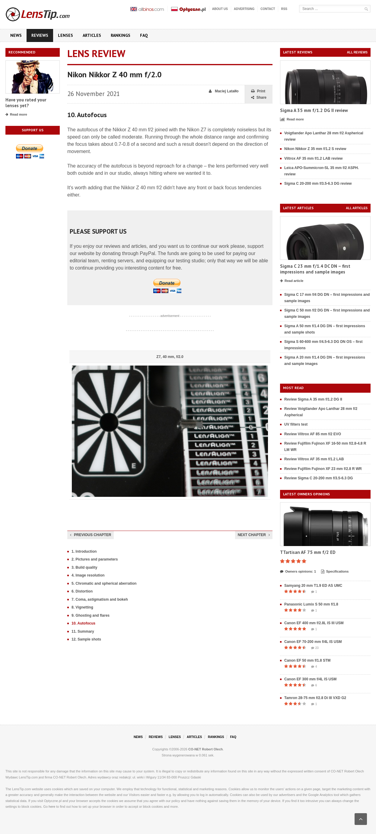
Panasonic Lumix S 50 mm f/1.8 (311, 604)
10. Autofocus (83, 623)
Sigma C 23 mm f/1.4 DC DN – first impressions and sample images (315, 269)
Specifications (335, 572)
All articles (357, 208)
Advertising (244, 9)
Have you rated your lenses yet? (25, 103)
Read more (16, 115)
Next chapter (254, 535)
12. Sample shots (86, 639)
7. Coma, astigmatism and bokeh (100, 599)
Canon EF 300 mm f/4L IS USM (310, 679)
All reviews (357, 52)
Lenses (65, 35)
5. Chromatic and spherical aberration (104, 583)
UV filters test (295, 424)
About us (220, 9)
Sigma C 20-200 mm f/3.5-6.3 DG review (318, 183)
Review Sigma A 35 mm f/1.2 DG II (313, 399)
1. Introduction (84, 551)
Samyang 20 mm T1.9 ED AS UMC (313, 585)
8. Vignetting (82, 607)
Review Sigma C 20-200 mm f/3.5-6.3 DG (318, 478)
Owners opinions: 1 (298, 572)
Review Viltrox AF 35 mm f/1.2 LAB (314, 459)
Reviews (39, 35)
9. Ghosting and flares (91, 615)
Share (258, 97)
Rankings (120, 35)
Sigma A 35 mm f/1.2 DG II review (314, 110)
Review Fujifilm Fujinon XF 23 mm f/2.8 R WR (323, 469)
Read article (291, 281)
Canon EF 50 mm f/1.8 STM (307, 660)
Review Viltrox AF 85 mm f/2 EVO (312, 434)
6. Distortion (82, 591)
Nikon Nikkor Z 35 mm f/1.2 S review (315, 149)
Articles (92, 35)
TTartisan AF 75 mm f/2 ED (308, 552)
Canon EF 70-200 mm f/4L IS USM (313, 642)
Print (258, 91)
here (52, 806)
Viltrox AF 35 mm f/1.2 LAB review (313, 158)
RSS (284, 9)
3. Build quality (84, 567)
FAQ (144, 35)
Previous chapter (90, 535)
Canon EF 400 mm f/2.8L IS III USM (314, 623)
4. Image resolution (88, 575)
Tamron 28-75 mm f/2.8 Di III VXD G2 (315, 698)
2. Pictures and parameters (95, 559)
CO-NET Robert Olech (205, 749)
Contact (267, 9)
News (16, 35)
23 (315, 648)
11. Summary (83, 631)
